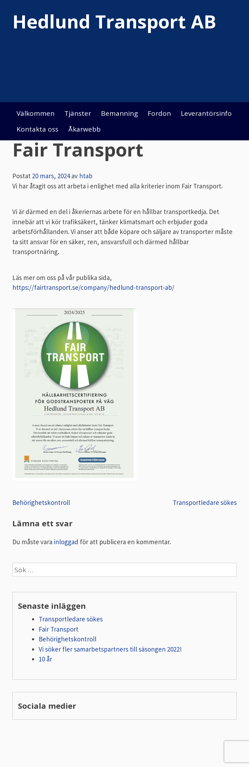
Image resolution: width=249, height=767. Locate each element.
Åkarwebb (84, 129)
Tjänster (77, 113)
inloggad (66, 542)
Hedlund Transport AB (114, 21)
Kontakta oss (37, 129)
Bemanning (119, 113)
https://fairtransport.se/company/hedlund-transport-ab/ (93, 287)
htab (85, 176)
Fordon (159, 113)
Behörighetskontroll (41, 502)
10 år (45, 659)
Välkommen (36, 113)
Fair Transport (58, 629)
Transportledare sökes (205, 502)
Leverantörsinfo (206, 113)
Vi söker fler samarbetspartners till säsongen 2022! (110, 649)
